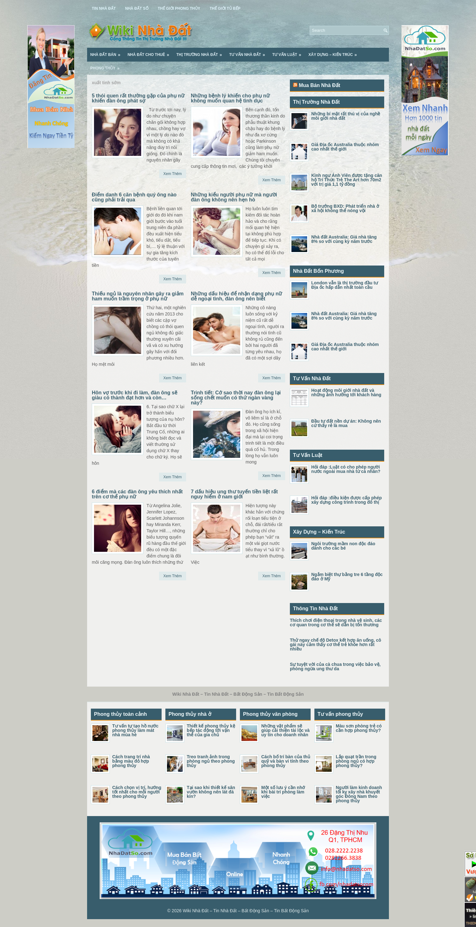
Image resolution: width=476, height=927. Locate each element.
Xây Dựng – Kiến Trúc (334, 52)
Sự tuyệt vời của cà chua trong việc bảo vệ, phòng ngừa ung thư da (335, 666)
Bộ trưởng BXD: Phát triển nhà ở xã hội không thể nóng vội (345, 208)
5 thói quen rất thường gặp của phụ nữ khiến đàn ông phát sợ (138, 98)
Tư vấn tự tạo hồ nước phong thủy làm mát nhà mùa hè (135, 730)
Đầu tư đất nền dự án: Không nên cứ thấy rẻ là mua (346, 423)
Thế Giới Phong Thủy (179, 8)
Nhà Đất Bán (107, 52)
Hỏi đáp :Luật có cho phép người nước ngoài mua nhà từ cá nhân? (345, 469)
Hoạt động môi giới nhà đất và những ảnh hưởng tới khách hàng (346, 392)
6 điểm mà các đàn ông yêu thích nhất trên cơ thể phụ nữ (137, 494)
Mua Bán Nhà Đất (319, 85)
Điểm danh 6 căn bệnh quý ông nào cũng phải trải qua (134, 197)
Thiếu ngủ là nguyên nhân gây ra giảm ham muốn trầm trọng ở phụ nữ (138, 296)
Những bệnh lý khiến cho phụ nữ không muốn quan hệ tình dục (230, 98)
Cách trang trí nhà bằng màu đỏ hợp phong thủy (131, 761)
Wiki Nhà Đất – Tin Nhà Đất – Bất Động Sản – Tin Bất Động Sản (246, 910)
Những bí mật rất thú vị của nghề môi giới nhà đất (345, 116)
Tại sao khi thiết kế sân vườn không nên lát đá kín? (211, 792)
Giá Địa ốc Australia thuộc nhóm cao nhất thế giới (345, 146)
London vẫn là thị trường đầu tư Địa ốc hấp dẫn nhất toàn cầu (344, 285)
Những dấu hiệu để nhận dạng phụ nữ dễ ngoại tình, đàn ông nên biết (236, 296)
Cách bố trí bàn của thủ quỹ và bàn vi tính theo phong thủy (285, 761)
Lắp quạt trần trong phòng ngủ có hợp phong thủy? (356, 761)
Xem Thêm (172, 174)
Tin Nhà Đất (104, 8)
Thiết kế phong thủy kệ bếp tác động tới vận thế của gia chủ (211, 730)
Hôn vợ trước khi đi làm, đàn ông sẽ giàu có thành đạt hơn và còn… (134, 395)
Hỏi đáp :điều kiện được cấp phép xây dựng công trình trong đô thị (346, 500)
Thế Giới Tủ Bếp (225, 8)
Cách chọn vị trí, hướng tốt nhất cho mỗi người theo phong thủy (136, 792)
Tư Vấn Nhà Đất (249, 52)
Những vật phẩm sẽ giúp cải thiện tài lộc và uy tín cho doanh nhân (285, 730)
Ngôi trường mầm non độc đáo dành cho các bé (343, 546)
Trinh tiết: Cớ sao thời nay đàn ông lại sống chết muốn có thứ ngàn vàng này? (236, 397)
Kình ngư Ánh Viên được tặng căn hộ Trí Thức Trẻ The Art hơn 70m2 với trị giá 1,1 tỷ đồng (346, 180)
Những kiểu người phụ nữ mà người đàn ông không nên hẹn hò (234, 197)
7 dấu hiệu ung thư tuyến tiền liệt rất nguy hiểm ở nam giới (234, 494)
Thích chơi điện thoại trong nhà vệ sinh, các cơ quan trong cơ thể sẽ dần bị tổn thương (336, 622)
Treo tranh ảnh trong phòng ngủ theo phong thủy (211, 761)
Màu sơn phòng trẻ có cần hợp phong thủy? (359, 728)
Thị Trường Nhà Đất (201, 52)
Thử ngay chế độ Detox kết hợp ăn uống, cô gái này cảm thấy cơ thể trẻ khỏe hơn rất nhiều (335, 644)
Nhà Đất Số (136, 8)
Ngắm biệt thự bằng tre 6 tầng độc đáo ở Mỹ (347, 576)
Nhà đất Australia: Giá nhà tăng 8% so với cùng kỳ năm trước (344, 239)
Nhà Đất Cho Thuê (150, 52)
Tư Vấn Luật (288, 52)
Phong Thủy (107, 66)
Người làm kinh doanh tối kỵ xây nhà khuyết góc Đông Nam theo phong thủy (359, 794)
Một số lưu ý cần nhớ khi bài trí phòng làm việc (283, 792)
